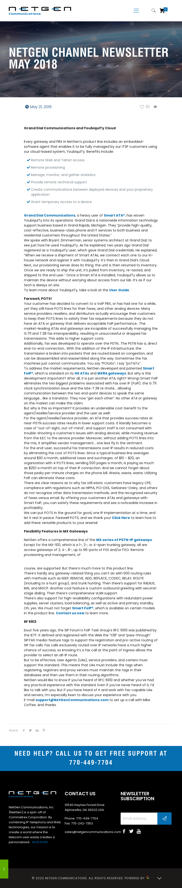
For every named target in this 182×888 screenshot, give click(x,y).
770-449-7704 (91, 763)
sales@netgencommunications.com (93, 832)
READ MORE (40, 842)
